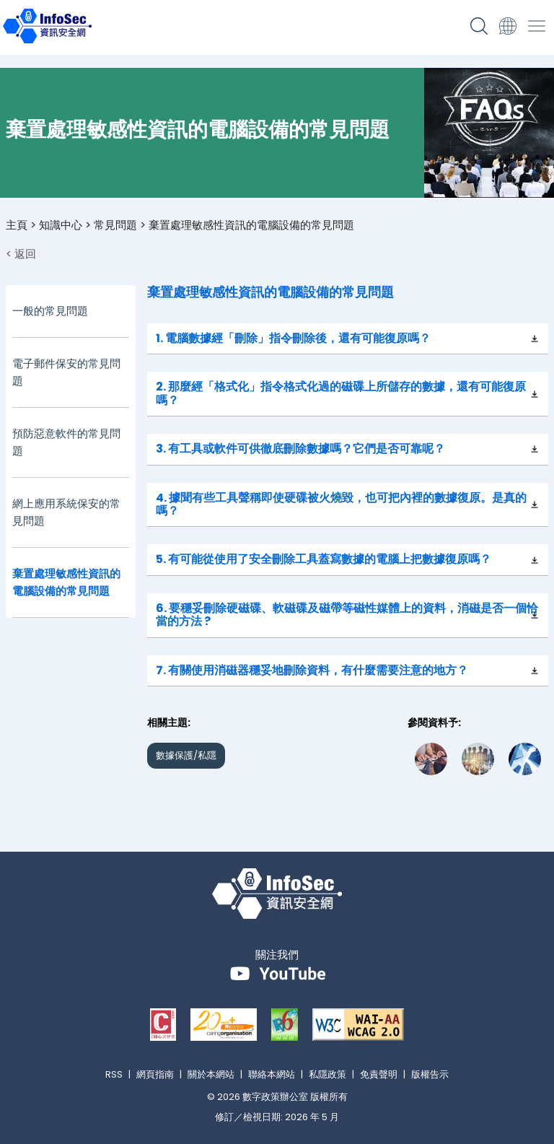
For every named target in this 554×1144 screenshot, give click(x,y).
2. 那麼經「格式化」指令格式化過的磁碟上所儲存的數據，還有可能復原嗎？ (341, 393)
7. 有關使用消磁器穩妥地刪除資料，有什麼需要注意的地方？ (312, 670)
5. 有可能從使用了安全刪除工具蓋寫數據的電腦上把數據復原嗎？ (323, 559)
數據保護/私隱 (186, 755)
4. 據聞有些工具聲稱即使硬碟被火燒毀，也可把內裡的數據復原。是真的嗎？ (341, 504)
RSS (114, 1074)
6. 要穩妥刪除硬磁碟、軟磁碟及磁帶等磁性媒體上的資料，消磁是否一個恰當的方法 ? (347, 614)
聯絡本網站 (271, 1074)
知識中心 (60, 224)
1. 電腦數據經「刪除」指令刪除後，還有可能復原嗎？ (293, 338)
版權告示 (430, 1074)
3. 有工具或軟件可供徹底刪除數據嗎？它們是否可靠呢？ (300, 448)
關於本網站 (211, 1074)
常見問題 (115, 224)
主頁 (16, 224)
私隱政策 (327, 1074)
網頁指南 (155, 1074)
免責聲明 (378, 1074)
